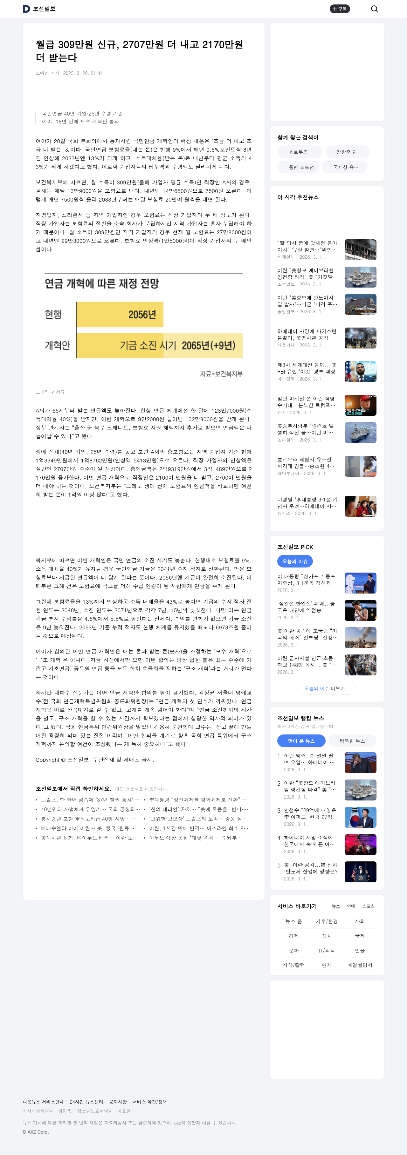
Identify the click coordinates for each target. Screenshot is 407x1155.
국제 (360, 935)
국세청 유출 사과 (347, 167)
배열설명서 (360, 965)
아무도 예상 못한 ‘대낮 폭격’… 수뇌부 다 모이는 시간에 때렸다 (199, 837)
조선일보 (44, 9)
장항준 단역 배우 (350, 152)
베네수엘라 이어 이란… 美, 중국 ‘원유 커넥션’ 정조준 (91, 828)
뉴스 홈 (293, 921)
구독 (340, 9)
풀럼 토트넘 (298, 167)
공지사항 (118, 1102)
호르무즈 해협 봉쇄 (302, 152)
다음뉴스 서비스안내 (43, 1102)
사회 (360, 921)
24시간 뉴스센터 (86, 1102)
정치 (327, 935)
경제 (294, 935)
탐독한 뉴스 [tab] (352, 741)
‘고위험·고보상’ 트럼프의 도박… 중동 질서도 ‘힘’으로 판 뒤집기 (199, 818)
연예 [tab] (351, 906)
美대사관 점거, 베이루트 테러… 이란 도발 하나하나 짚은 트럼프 (91, 837)
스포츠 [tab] (368, 906)
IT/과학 (327, 950)
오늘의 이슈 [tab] (295, 561)
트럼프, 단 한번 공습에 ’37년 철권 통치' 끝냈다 (91, 799)
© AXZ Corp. (36, 1132)
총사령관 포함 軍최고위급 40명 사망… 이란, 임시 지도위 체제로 (91, 818)
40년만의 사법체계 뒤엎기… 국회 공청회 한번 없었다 (91, 809)
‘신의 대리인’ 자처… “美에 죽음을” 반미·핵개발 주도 (199, 809)
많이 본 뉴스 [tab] (301, 741)
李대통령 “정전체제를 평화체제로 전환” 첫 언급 (199, 799)
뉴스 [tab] (336, 906)
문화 (294, 950)
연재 (327, 965)
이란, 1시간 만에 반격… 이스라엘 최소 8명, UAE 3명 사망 (199, 828)
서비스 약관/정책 (150, 1102)
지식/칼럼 (294, 965)
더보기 (326, 688)
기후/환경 (327, 921)
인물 (360, 950)
